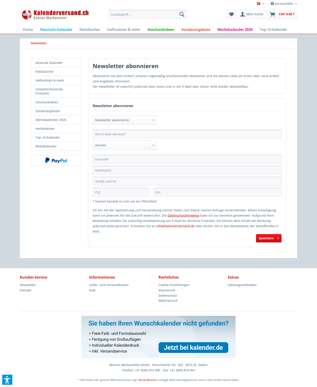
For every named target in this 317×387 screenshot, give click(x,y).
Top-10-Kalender (47, 137)
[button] (7, 380)
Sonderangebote (47, 111)
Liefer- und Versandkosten (109, 285)
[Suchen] (181, 14)
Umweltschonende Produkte (49, 91)
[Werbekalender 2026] (235, 29)
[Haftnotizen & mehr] (124, 29)
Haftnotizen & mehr (50, 80)
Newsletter (28, 285)
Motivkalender (46, 146)
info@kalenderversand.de (175, 226)
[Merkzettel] (231, 14)
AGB (92, 290)
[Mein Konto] (252, 14)
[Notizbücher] (89, 29)
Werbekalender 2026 (50, 120)
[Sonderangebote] (195, 29)
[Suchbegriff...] (147, 14)
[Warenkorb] (282, 14)
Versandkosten (147, 380)
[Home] (28, 29)
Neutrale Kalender (49, 63)
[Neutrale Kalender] (56, 29)
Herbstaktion (45, 129)
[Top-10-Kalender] (273, 29)
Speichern (269, 237)
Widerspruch (168, 300)
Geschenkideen (46, 102)
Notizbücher (44, 71)
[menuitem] (147, 14)
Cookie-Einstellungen (174, 285)
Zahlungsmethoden (242, 285)
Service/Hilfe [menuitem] (282, 4)
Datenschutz (167, 295)
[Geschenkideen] (160, 29)
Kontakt (25, 290)
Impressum (166, 290)
